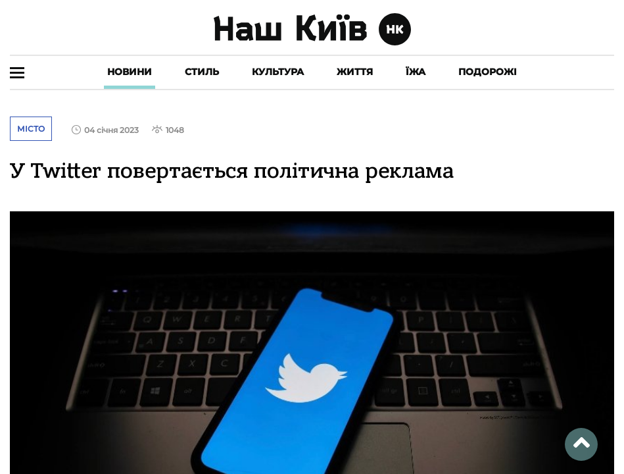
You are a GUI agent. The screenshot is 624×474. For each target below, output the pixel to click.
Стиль (202, 72)
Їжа (415, 72)
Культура (278, 72)
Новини (129, 72)
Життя (355, 72)
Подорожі (487, 72)
